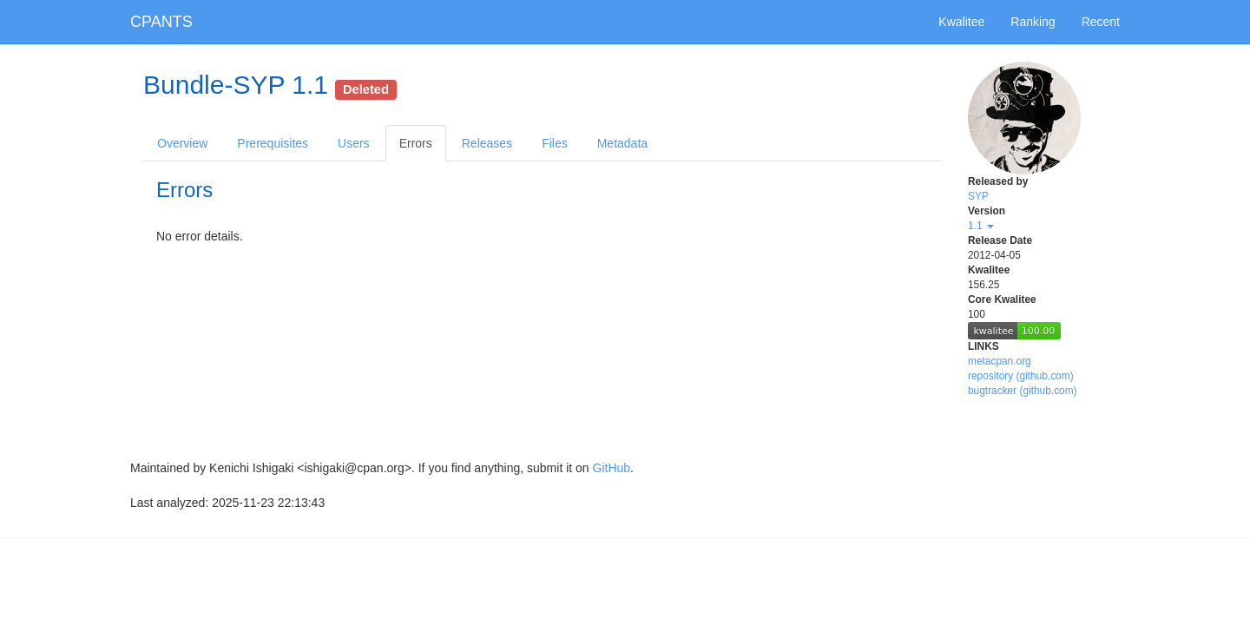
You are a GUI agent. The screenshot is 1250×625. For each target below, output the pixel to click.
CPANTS (161, 21)
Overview (182, 143)
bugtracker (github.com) (1022, 391)
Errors (415, 143)
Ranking (1032, 22)
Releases (487, 143)
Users (354, 143)
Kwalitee (961, 22)
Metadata (622, 143)
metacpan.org (999, 361)
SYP (978, 196)
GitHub (612, 468)
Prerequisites (272, 143)
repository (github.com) (1021, 376)
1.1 (981, 226)
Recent (1101, 22)
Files (555, 143)
